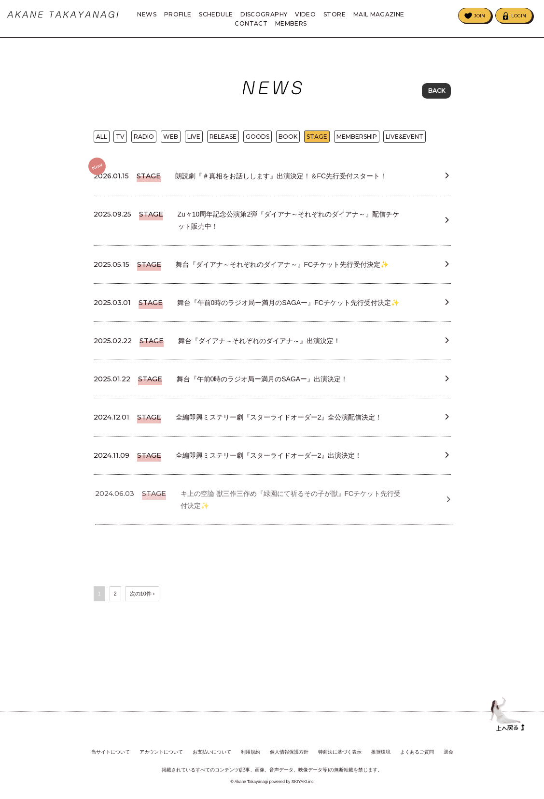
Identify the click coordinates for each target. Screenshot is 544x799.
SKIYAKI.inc (303, 781)
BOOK (288, 140)
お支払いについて (212, 752)
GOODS (257, 140)
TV (120, 140)
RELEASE (223, 140)
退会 (448, 752)
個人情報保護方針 (289, 752)
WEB (170, 140)
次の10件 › (142, 628)
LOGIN (518, 16)
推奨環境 (381, 752)
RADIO (144, 140)
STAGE (317, 140)
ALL (101, 140)
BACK (436, 91)
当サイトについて (110, 752)
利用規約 (250, 752)
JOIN (479, 16)
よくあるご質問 (417, 752)
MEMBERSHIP (356, 140)
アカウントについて (161, 752)
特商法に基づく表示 (340, 752)
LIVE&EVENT (404, 140)
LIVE (193, 140)
